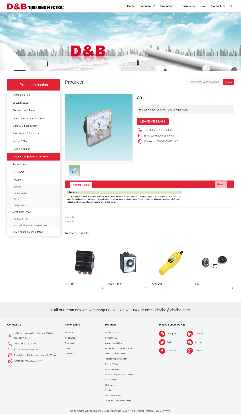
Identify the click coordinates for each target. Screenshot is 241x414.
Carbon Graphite (22, 219)
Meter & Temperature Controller (78, 67)
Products (43, 67)
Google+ (199, 350)
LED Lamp (18, 172)
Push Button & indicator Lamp (29, 118)
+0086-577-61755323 (160, 130)
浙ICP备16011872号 (120, 411)
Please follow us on (172, 324)
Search (228, 82)
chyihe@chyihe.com (163, 136)
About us (69, 333)
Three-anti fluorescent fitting (28, 232)
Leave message (153, 121)
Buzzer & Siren (21, 141)
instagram (171, 333)
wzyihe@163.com (48, 355)
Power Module (21, 193)
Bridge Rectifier (21, 205)
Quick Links (72, 324)
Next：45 (69, 221)
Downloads (70, 343)
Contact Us (14, 324)
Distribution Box (21, 95)
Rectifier (17, 179)
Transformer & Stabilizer (26, 133)
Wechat (198, 342)
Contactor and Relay (24, 110)
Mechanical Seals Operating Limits (30, 225)
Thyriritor (18, 187)
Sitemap (140, 411)
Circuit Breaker (21, 102)
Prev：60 (69, 217)
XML (133, 411)
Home (28, 67)
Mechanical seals (22, 212)
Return (220, 185)
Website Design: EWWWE (158, 411)
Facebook (171, 350)
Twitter (170, 342)
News (67, 348)
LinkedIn (199, 333)
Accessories (19, 164)
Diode (17, 199)
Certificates (70, 338)
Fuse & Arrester (21, 149)
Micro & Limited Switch (25, 126)
